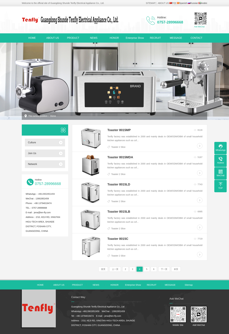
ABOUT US (163, 3)
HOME (32, 38)
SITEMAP (150, 3)
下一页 (164, 269)
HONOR (114, 38)
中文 (172, 3)
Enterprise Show (135, 38)
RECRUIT (155, 38)
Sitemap (189, 285)
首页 (103, 269)
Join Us (32, 153)
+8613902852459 (46, 194)
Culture (32, 142)
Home (53, 116)
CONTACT (196, 38)
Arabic (203, 3)
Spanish (182, 3)
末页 (176, 269)
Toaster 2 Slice (118, 147)
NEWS (94, 38)
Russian (193, 3)
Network (32, 164)
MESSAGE (176, 38)
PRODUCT (73, 38)
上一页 (115, 269)
